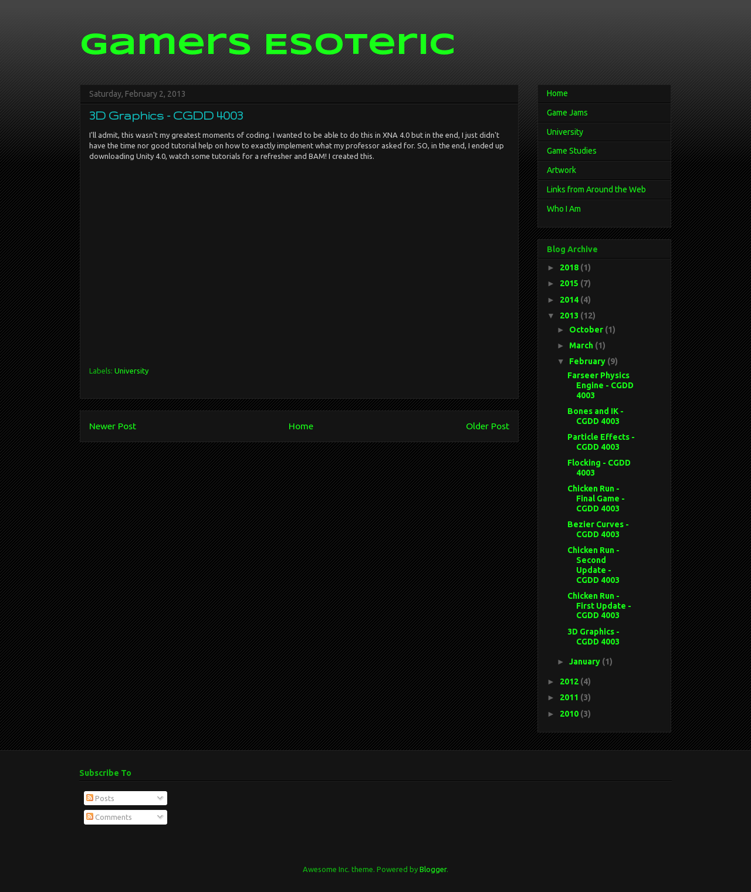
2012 (570, 681)
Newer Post (112, 425)
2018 (570, 267)
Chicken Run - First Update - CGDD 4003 (599, 605)
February (588, 361)
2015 (570, 283)
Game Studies (572, 150)
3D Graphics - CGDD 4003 (593, 636)
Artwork (561, 170)
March (582, 345)
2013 (570, 315)
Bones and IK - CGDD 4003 (595, 416)
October (587, 329)
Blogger (433, 869)
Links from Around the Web (596, 189)
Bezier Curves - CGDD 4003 (598, 529)
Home (301, 425)
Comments (109, 817)
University (131, 371)
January (585, 661)
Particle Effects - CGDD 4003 (601, 442)
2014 (570, 299)
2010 (570, 713)
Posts (100, 798)
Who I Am (564, 208)
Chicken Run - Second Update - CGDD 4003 (593, 564)
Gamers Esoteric (267, 46)
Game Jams (567, 112)
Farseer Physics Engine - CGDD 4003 (600, 385)
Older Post (487, 425)
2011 (570, 697)
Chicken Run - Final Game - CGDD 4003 (596, 498)
